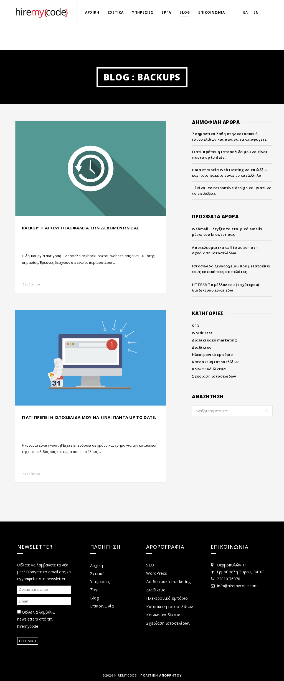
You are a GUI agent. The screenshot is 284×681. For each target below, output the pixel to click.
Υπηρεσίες (100, 581)
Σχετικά (97, 573)
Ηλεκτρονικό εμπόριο (212, 354)
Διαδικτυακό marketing (214, 340)
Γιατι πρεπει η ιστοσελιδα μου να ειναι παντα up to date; (89, 417)
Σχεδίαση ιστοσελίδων (214, 376)
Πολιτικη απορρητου (161, 675)
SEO (195, 325)
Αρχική (96, 565)
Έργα (95, 589)
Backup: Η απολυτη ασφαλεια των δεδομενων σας (81, 228)
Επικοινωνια (211, 12)
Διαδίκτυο (31, 284)
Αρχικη (92, 12)
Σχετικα (116, 12)
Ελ (245, 12)
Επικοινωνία (102, 606)
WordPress (202, 332)
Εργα (166, 12)
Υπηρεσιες (142, 12)
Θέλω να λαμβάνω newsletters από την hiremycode (36, 619)
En (256, 12)
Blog (184, 12)
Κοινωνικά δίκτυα (209, 368)
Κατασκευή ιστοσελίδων (215, 361)
